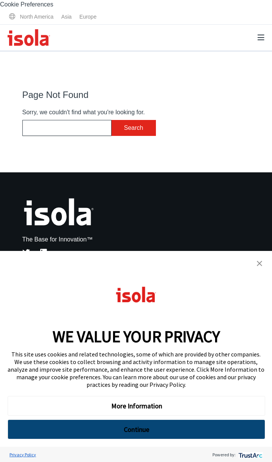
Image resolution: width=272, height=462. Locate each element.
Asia (66, 17)
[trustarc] (250, 454)
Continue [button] (136, 429)
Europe (87, 17)
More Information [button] (136, 406)
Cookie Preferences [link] (26, 4)
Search (133, 128)
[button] (259, 263)
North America (36, 17)
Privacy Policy (167, 384)
